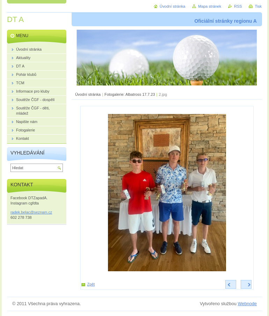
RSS (238, 6)
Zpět (91, 284)
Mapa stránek (209, 6)
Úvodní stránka (88, 94)
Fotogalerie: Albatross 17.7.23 (129, 94)
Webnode (247, 303)
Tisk (258, 6)
